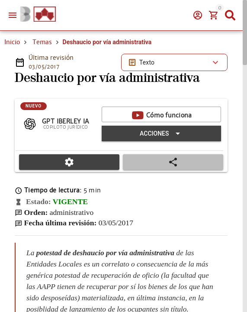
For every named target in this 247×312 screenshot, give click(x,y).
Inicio (12, 42)
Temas (42, 42)
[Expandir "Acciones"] (161, 133)
